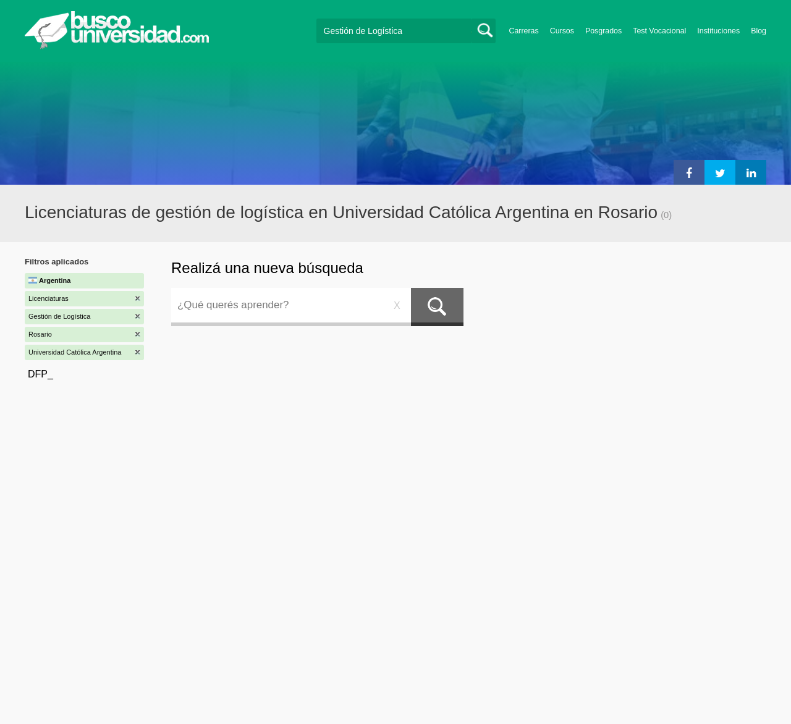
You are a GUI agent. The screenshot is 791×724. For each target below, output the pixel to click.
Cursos (562, 31)
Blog (758, 31)
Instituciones (718, 31)
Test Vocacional (659, 31)
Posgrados (603, 31)
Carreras (524, 31)
